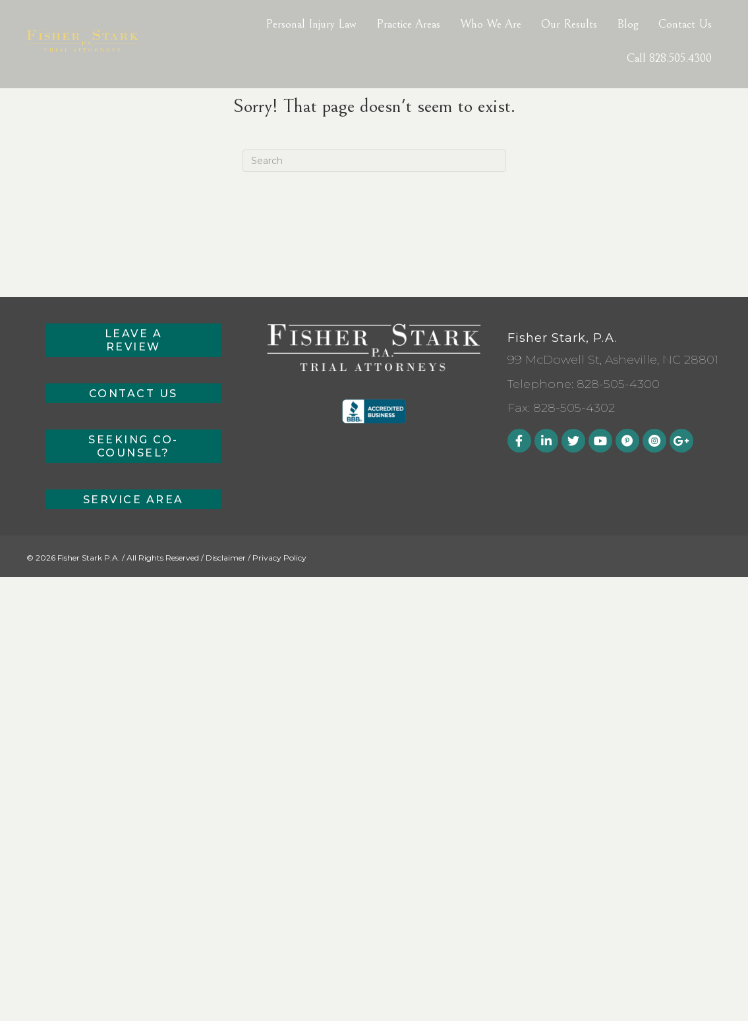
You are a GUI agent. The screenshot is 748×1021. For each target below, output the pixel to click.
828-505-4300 (618, 384)
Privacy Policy (279, 558)
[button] (133, 340)
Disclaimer (226, 558)
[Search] (374, 161)
